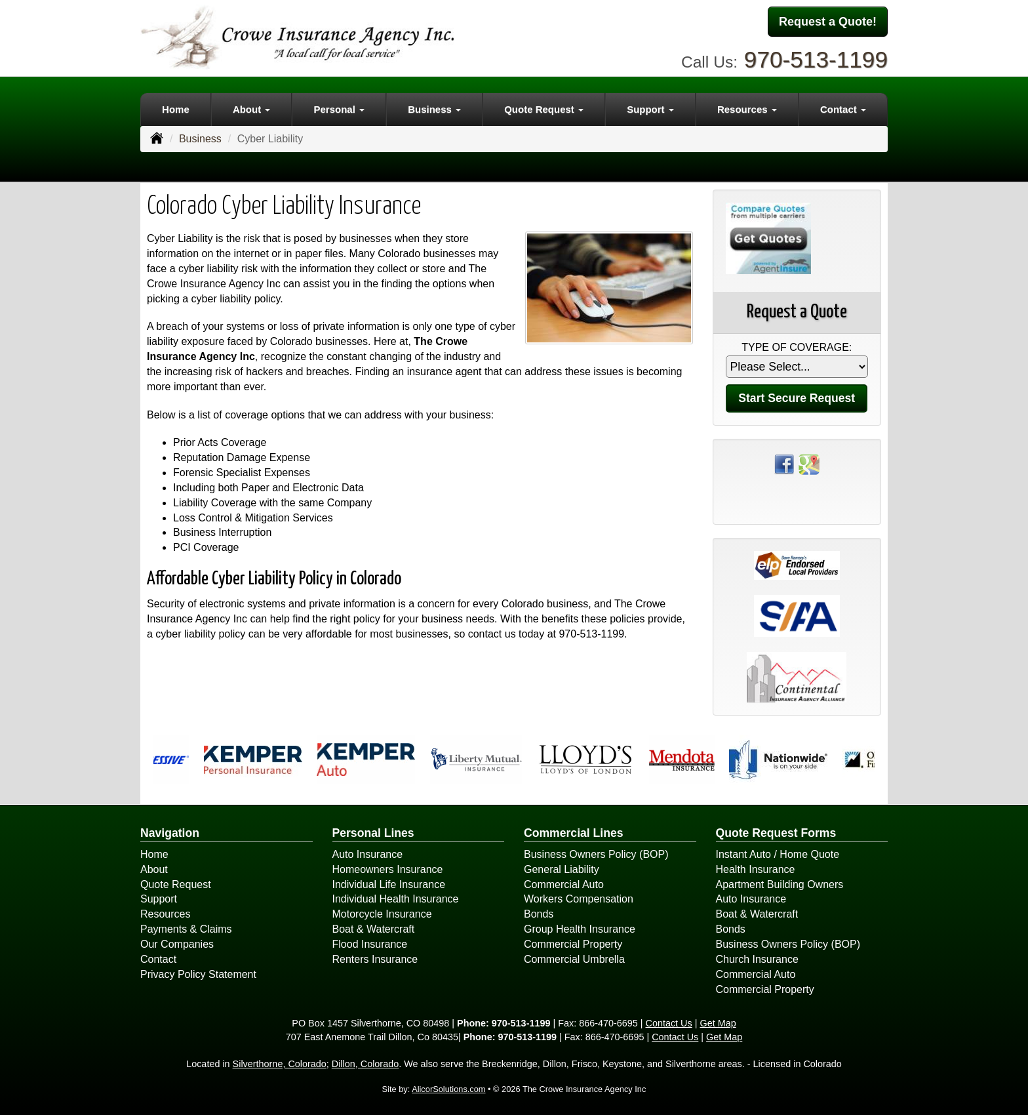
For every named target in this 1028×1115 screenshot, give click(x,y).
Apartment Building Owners (780, 884)
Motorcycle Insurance (382, 914)
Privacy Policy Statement (198, 974)
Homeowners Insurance (387, 869)
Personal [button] (339, 109)
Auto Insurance (367, 854)
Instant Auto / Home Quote (778, 854)
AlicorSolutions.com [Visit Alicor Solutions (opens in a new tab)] (448, 1089)
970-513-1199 (816, 59)
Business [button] (434, 109)
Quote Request (175, 884)
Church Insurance (757, 959)
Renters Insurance (375, 959)
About (154, 869)
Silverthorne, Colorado (279, 1064)
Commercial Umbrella (574, 959)
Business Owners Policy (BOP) (596, 854)
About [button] (251, 109)
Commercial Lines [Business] (573, 833)
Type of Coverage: (796, 347)
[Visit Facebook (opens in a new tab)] (784, 463)
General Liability (561, 869)
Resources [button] (747, 109)
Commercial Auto (564, 884)
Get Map (718, 1023)
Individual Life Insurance (389, 884)
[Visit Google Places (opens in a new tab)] (809, 463)
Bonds (538, 914)
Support (158, 898)
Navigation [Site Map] (169, 833)
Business (200, 138)
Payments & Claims (186, 929)
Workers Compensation (578, 898)
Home (175, 109)
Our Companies (177, 944)
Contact (158, 959)
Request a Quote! (828, 21)
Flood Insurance (370, 944)
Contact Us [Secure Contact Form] (669, 1023)
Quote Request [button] (543, 109)
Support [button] (650, 109)
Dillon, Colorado (365, 1064)
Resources (165, 914)
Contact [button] (843, 109)
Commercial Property (573, 944)
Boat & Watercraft (373, 929)
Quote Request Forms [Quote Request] (776, 833)
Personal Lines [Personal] (373, 833)
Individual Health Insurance (395, 898)
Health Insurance (755, 869)
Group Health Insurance (579, 929)
